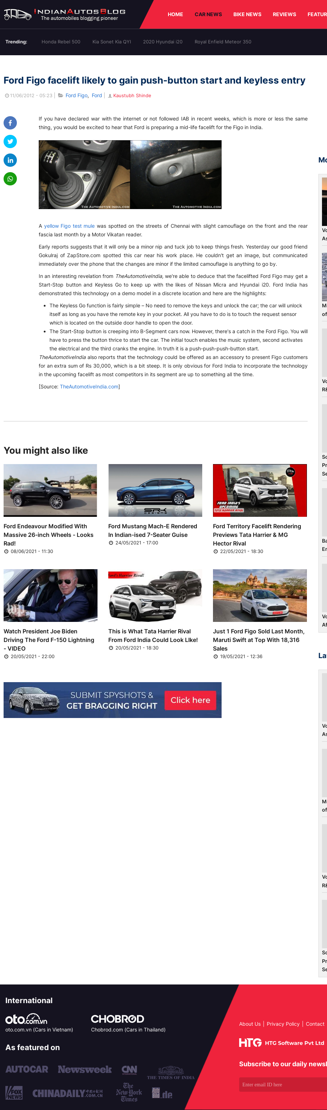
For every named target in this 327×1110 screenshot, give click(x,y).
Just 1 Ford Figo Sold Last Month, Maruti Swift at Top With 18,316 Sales (259, 640)
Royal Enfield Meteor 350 (223, 41)
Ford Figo (76, 95)
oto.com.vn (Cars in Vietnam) (39, 1029)
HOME (175, 14)
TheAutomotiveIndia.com (89, 386)
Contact (315, 1024)
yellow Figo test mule (69, 226)
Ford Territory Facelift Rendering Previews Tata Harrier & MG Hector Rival (257, 535)
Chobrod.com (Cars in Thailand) (128, 1029)
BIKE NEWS (247, 14)
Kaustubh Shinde (129, 95)
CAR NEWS (208, 14)
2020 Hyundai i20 (163, 41)
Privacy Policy (283, 1024)
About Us (250, 1024)
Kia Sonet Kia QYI (112, 41)
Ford (97, 95)
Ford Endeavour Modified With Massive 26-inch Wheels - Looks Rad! (49, 535)
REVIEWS (284, 14)
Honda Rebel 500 (61, 41)
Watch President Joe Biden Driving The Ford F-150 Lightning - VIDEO (49, 640)
